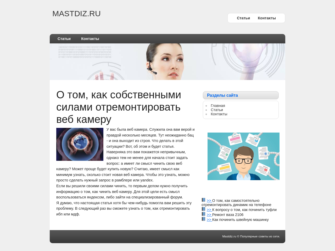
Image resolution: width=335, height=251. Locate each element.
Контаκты (267, 18)
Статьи (243, 18)
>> (209, 200)
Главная (218, 106)
